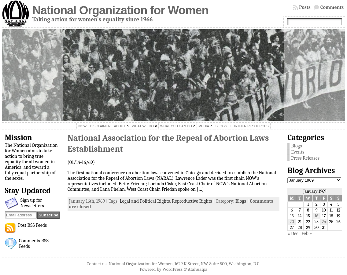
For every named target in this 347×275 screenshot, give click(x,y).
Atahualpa (197, 269)
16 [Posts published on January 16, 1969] (316, 216)
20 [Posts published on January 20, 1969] (292, 221)
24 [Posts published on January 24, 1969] (324, 221)
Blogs (240, 201)
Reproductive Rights (192, 201)
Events (297, 152)
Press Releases (305, 158)
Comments (332, 7)
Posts (305, 7)
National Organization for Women (120, 10)
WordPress (172, 269)
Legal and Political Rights (145, 201)
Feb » (306, 233)
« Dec (292, 233)
